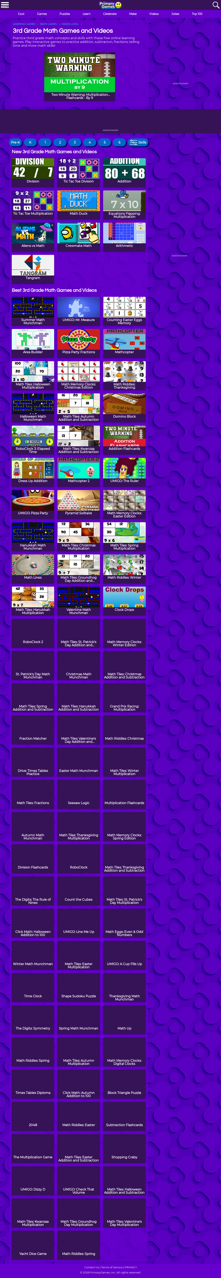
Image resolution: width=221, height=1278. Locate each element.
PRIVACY (131, 1267)
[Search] (216, 5)
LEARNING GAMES (24, 23)
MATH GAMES (48, 23)
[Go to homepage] (110, 5)
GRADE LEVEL (70, 23)
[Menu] (5, 5)
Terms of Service (112, 1267)
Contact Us (91, 1267)
